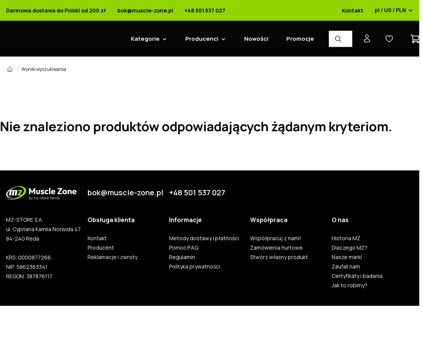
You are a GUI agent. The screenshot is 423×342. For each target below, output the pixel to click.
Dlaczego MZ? (350, 247)
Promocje (300, 38)
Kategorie (145, 38)
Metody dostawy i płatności (204, 238)
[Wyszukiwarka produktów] (340, 39)
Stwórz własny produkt (279, 257)
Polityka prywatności (194, 266)
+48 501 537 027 (205, 10)
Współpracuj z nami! (275, 238)
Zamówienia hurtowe (276, 247)
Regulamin (182, 257)
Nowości (256, 38)
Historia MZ (346, 238)
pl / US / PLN (394, 11)
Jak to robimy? (350, 285)
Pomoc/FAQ (183, 247)
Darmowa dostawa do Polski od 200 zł (56, 10)
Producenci (201, 38)
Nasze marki (347, 257)
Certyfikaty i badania (357, 276)
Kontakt (352, 10)
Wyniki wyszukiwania (44, 69)
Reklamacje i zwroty (112, 257)
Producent (101, 247)
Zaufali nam (346, 266)
